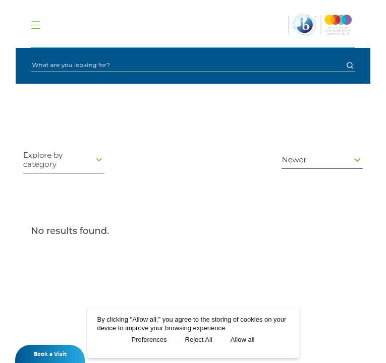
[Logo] (320, 25)
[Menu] (35, 25)
